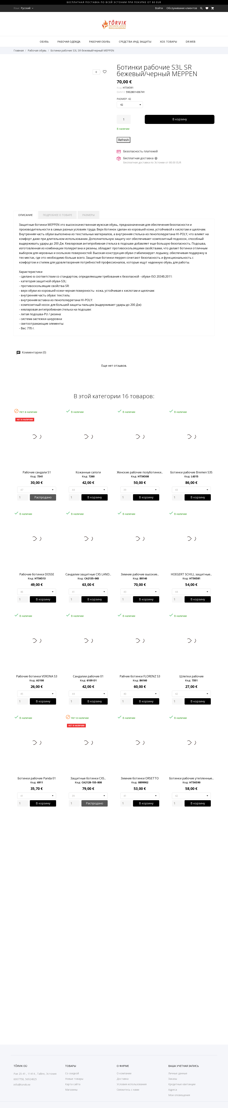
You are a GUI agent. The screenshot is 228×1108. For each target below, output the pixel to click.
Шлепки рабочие (191, 676)
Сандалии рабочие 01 (88, 676)
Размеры (88, 215)
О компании (124, 1073)
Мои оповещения (179, 1095)
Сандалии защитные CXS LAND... (88, 574)
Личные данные (177, 1073)
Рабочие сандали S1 (37, 472)
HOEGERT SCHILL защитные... (191, 574)
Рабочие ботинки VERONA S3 (36, 676)
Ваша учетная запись (183, 1066)
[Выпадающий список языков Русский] (27, 8)
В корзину (179, 119)
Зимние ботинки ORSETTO (140, 778)
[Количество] (124, 119)
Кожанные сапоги (88, 472)
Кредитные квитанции (181, 1084)
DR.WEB (190, 41)
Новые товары (74, 1078)
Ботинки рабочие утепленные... (191, 778)
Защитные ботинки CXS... (88, 778)
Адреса (172, 1089)
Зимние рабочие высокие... (140, 574)
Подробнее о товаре (57, 215)
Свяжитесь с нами (128, 1089)
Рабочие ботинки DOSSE (36, 574)
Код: (119, 87)
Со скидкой (72, 1073)
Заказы (172, 1078)
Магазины (71, 1089)
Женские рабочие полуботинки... (140, 472)
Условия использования (132, 1084)
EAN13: (121, 92)
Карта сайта (72, 1084)
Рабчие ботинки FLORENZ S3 (140, 676)
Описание (25, 215)
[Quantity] (22, 497)
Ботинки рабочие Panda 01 (37, 778)
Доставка (122, 1078)
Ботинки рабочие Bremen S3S (191, 472)
